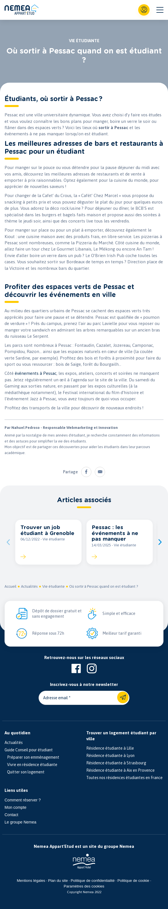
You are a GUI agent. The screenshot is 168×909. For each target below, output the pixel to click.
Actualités (29, 586)
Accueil (10, 586)
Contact (11, 814)
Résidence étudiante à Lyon (110, 755)
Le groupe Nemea (20, 822)
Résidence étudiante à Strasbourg (116, 763)
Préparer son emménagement (32, 757)
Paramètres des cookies (84, 886)
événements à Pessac (35, 373)
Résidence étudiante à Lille (110, 748)
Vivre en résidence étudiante (31, 764)
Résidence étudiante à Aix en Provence (120, 770)
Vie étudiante (53, 586)
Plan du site (58, 880)
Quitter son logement (25, 772)
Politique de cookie (133, 880)
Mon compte (15, 807)
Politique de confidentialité (93, 880)
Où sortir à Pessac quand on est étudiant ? (103, 586)
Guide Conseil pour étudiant (29, 750)
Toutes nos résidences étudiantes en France (124, 777)
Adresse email (55, 698)
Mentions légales (31, 880)
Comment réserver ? (23, 800)
